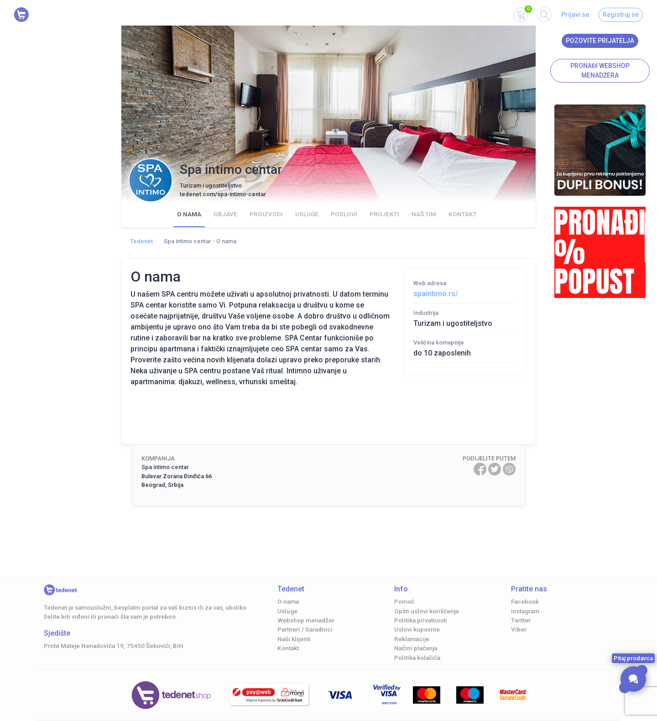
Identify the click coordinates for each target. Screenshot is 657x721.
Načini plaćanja (415, 648)
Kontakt (462, 214)
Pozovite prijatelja (600, 40)
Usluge (306, 214)
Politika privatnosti (420, 620)
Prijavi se (575, 14)
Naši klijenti (294, 639)
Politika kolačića (417, 657)
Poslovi (344, 214)
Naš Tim (424, 214)
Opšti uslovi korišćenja (426, 611)
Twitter (521, 620)
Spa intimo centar (165, 467)
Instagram (525, 611)
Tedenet (141, 241)
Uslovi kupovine (417, 629)
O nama (189, 214)
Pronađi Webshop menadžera (600, 70)
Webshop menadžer (305, 620)
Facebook (525, 601)
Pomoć (404, 601)
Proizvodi (266, 214)
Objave (225, 214)
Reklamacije (411, 639)
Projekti (384, 214)
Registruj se (621, 14)
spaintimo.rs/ (435, 293)
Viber (519, 629)
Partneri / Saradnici (305, 629)
